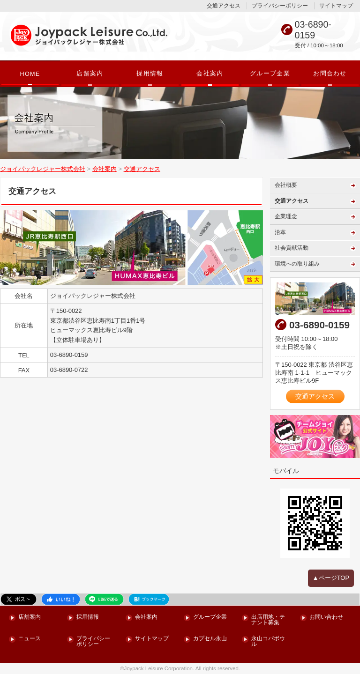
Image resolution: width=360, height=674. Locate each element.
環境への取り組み (297, 264)
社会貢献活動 (291, 248)
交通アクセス (223, 5)
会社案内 (209, 73)
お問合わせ (329, 73)
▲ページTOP (331, 577)
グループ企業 (270, 73)
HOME (30, 74)
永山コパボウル (268, 641)
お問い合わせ (326, 617)
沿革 (280, 232)
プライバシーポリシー (280, 5)
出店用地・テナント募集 (268, 620)
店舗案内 (89, 73)
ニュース (29, 638)
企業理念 (286, 216)
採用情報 (149, 73)
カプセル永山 (210, 638)
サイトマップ (336, 5)
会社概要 (286, 185)
